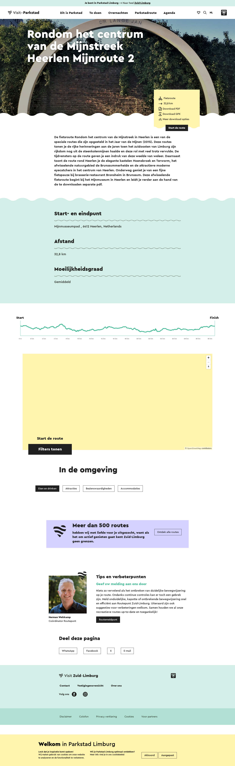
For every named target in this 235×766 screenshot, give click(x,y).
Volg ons (64, 694)
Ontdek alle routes (168, 532)
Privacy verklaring (106, 716)
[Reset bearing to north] (208, 366)
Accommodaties (130, 488)
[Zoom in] (208, 357)
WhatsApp (68, 651)
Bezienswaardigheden (99, 488)
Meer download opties (176, 119)
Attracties (71, 488)
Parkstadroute (146, 13)
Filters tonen (50, 449)
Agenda (169, 13)
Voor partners (149, 716)
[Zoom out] (208, 362)
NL (211, 12)
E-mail (127, 651)
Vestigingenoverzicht (90, 685)
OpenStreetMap (194, 448)
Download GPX (171, 114)
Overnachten (118, 13)
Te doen (95, 13)
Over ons (116, 685)
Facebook (92, 651)
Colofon (84, 716)
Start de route (176, 128)
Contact (65, 685)
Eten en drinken (47, 488)
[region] (117, 402)
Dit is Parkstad (71, 13)
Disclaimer (66, 716)
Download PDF (171, 109)
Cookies (129, 716)
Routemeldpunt (108, 619)
